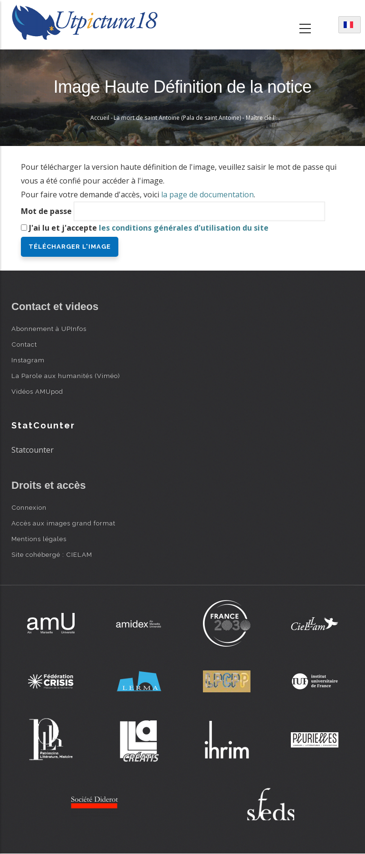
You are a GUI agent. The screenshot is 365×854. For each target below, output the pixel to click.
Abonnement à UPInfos (48, 328)
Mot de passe (46, 211)
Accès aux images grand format (63, 523)
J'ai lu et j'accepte (149, 228)
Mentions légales (39, 539)
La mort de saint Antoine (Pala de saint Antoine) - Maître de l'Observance (211, 118)
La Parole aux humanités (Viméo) (65, 375)
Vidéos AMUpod (37, 391)
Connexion (29, 507)
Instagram (28, 360)
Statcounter (32, 450)
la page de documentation (207, 194)
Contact (24, 344)
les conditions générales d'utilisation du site (184, 228)
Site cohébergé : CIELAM (51, 554)
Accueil (99, 118)
